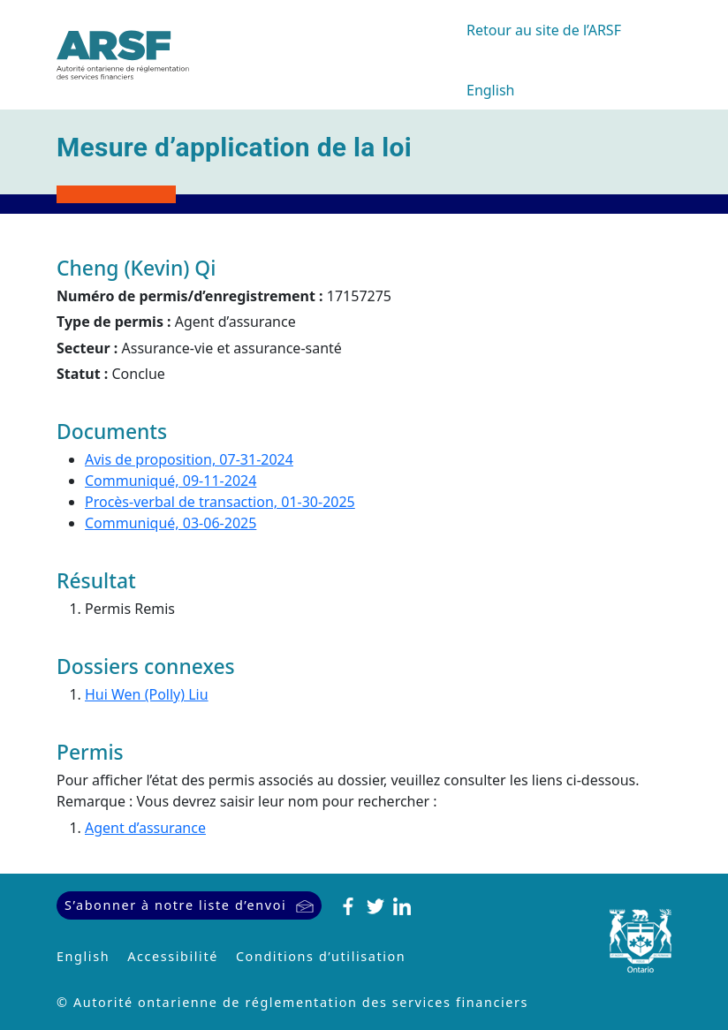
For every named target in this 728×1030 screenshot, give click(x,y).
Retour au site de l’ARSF (543, 30)
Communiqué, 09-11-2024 (170, 480)
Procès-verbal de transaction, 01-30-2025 (220, 501)
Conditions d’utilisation (321, 956)
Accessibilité (172, 956)
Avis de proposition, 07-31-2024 (189, 459)
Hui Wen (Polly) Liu (147, 694)
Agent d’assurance (145, 827)
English (490, 90)
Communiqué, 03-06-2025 (170, 523)
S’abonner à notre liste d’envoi (175, 905)
